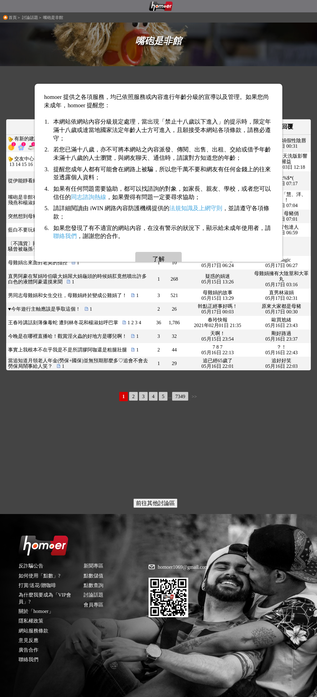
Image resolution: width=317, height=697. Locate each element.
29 (174, 363)
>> (194, 396)
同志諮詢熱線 (88, 196)
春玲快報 (218, 319)
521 (174, 295)
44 (174, 349)
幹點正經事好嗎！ (217, 306)
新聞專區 (93, 565)
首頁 (13, 17)
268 (174, 279)
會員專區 (93, 604)
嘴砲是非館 (53, 17)
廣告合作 (28, 649)
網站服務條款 (33, 630)
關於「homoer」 (36, 611)
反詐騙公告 (31, 565)
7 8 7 (218, 347)
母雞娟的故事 (217, 292)
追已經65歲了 (217, 360)
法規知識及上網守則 (195, 208)
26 (174, 309)
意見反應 (28, 640)
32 (174, 336)
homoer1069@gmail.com (183, 567)
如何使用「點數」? (39, 575)
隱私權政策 (31, 620)
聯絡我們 (28, 659)
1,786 (174, 322)
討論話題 (30, 17)
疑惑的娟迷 (217, 276)
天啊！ (217, 333)
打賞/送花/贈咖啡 (37, 585)
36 (158, 322)
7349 (180, 396)
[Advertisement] (158, 450)
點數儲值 (93, 575)
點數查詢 (93, 585)
